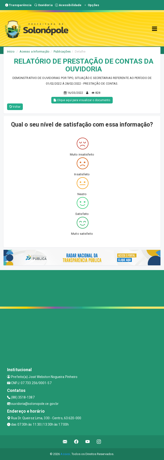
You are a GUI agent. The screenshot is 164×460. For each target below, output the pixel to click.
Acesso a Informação (34, 51)
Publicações (62, 51)
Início (11, 51)
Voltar (14, 106)
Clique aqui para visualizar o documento (82, 100)
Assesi (65, 454)
